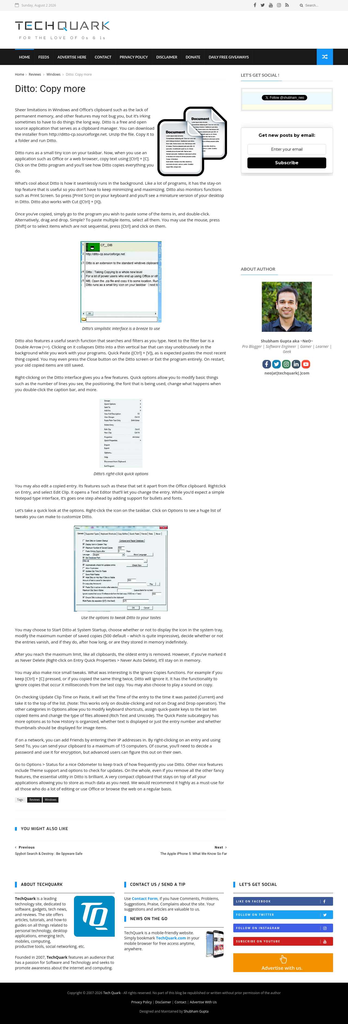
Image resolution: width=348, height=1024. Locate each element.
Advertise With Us (203, 1002)
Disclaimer (166, 57)
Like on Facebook (284, 901)
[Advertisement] (234, 29)
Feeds (43, 57)
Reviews (35, 74)
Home (24, 57)
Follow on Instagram (284, 928)
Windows (53, 74)
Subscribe (287, 162)
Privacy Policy (134, 57)
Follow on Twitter (284, 915)
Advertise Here (72, 57)
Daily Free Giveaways (229, 57)
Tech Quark (112, 993)
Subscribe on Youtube (284, 941)
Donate (193, 57)
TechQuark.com (171, 938)
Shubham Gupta (196, 1011)
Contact (103, 57)
